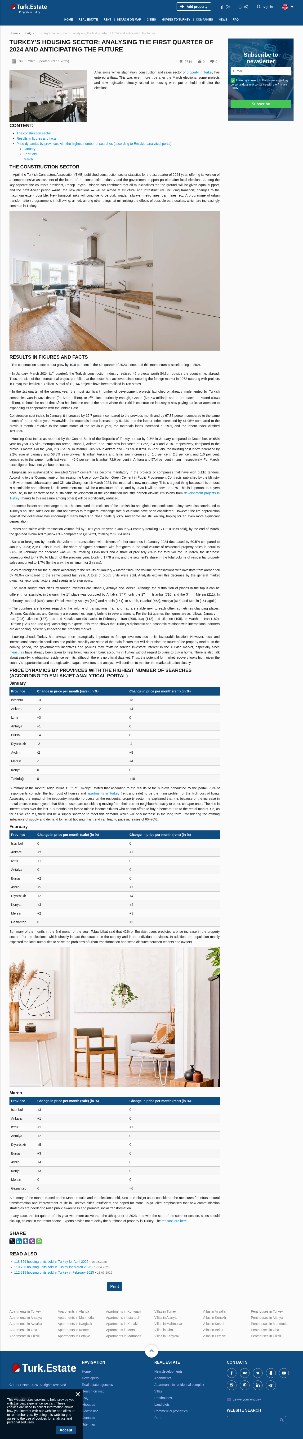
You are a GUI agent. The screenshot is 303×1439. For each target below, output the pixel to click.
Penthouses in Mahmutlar (270, 1324)
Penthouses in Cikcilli (266, 1336)
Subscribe (261, 104)
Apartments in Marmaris (123, 1336)
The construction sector (34, 133)
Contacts (88, 1418)
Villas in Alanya (165, 1317)
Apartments (162, 1378)
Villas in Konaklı (214, 1317)
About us (88, 1404)
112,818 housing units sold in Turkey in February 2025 (54, 1272)
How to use (90, 1411)
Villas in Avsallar (215, 1311)
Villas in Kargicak (166, 1336)
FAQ (85, 1398)
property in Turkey (200, 72)
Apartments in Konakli (122, 1324)
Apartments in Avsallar (25, 1324)
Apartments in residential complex (179, 1385)
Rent (157, 1418)
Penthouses (163, 1398)
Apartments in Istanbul (122, 1317)
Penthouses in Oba (265, 1330)
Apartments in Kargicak (75, 1324)
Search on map (93, 1391)
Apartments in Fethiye (74, 1336)
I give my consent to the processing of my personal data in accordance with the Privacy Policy (259, 84)
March (28, 159)
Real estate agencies (97, 1385)
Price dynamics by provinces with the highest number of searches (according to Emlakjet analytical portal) (94, 144)
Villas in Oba (163, 1330)
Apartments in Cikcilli (24, 1336)
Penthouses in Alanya (267, 1317)
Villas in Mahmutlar (168, 1324)
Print (114, 1286)
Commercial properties (171, 1411)
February (30, 154)
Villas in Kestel (213, 1324)
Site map (88, 1424)
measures (16, 652)
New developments (168, 1371)
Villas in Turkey (165, 1311)
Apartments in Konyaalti (123, 1311)
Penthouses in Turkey (267, 1311)
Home (86, 1371)
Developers (90, 1378)
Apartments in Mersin (121, 1330)
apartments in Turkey (103, 793)
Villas (158, 1391)
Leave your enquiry (247, 1399)
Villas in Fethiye (214, 1336)
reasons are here (174, 1221)
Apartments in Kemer (73, 1330)
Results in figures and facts (36, 138)
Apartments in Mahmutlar (76, 1317)
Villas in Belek (213, 1330)
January (30, 149)
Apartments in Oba (23, 1330)
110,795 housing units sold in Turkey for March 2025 (52, 1267)
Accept (66, 1430)
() (228, 7)
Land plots (162, 1404)
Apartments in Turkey (25, 1311)
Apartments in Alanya (73, 1311)
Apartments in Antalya (25, 1317)
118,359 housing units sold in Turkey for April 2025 (51, 1261)
